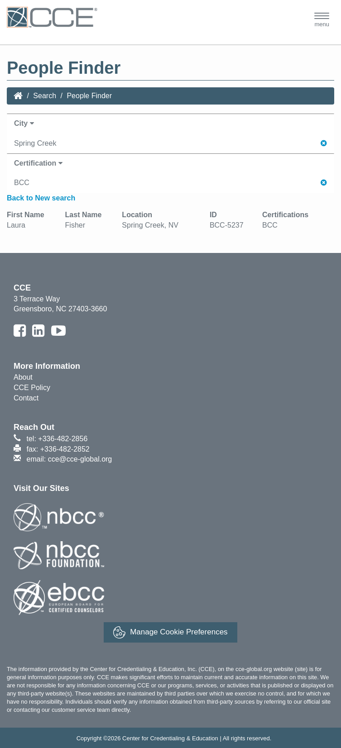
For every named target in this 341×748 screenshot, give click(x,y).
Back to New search (41, 198)
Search (44, 96)
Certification (38, 163)
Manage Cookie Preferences (170, 632)
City (24, 123)
